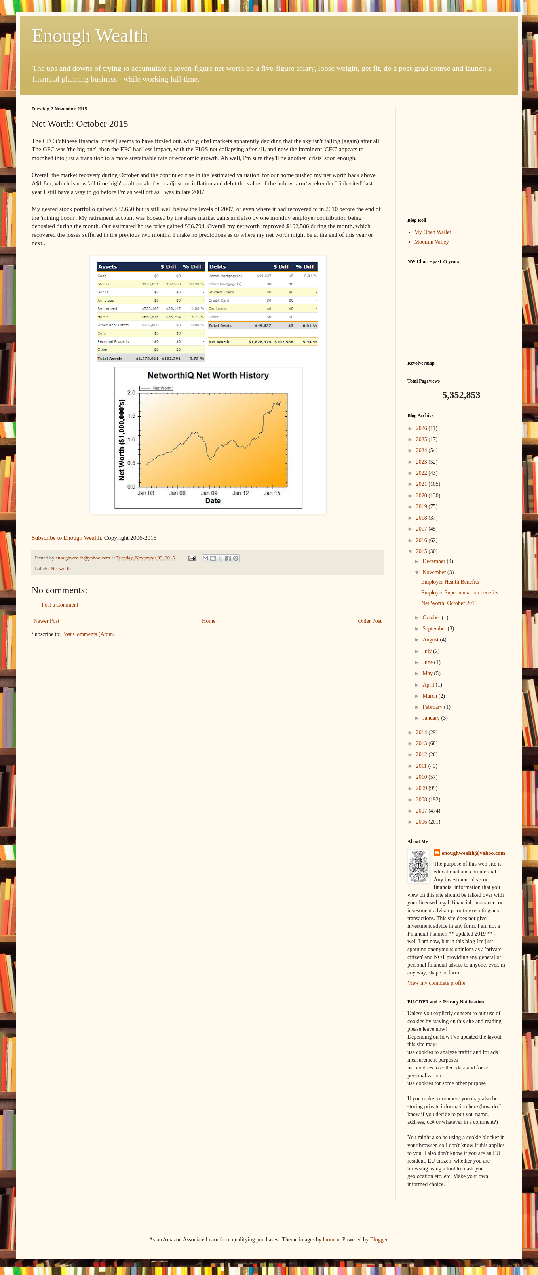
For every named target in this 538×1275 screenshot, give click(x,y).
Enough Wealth (90, 35)
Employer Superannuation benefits (459, 593)
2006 (422, 822)
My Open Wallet (432, 232)
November (434, 572)
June (428, 662)
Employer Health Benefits (450, 582)
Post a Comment (60, 605)
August (431, 640)
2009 (422, 788)
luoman (331, 1240)
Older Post (370, 621)
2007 (422, 811)
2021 (422, 484)
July (427, 651)
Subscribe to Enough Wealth (66, 537)
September (434, 629)
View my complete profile (436, 983)
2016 (422, 540)
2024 (422, 450)
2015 (422, 551)
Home (208, 621)
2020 (422, 496)
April (428, 685)
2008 (422, 800)
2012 (422, 754)
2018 (422, 518)
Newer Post (46, 621)
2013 (422, 743)
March (430, 696)
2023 (422, 462)
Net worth (61, 568)
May (428, 673)
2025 (422, 439)
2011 (422, 766)
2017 (422, 529)
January (431, 718)
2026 (422, 428)
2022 (422, 473)
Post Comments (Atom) (88, 634)
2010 (422, 777)
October (432, 617)
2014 (422, 732)
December (434, 561)
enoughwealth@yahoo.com (473, 853)
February (433, 707)
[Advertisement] (456, 156)
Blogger (379, 1240)
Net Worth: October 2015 (449, 603)
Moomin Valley (431, 242)
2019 (422, 507)
